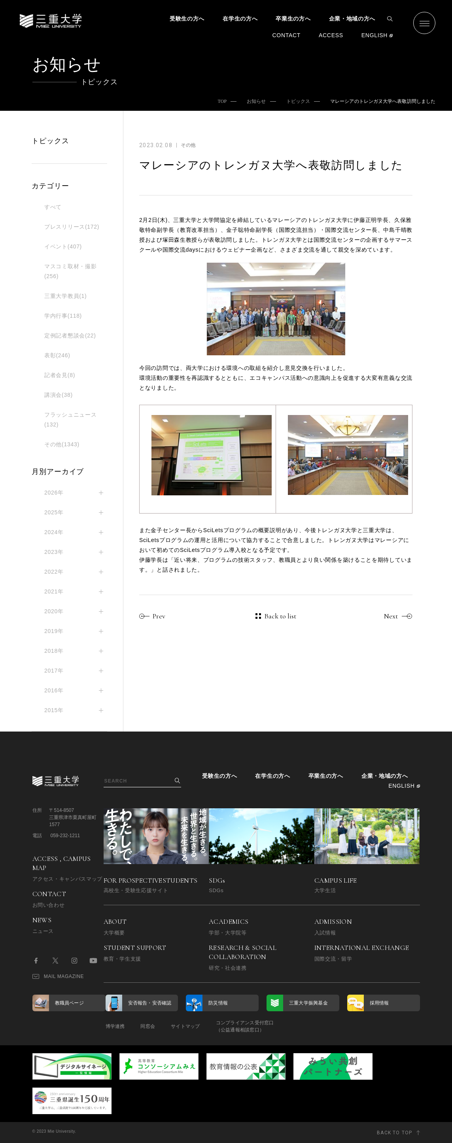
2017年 (54, 670)
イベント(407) (63, 246)
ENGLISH (374, 35)
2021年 (54, 591)
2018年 (54, 651)
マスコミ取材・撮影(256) (70, 271)
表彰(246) (57, 355)
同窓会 (147, 1026)
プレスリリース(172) (71, 227)
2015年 (54, 710)
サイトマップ (185, 1026)
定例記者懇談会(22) (70, 335)
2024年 (54, 532)
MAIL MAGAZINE (58, 976)
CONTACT (286, 35)
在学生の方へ (240, 18)
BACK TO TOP (394, 1132)
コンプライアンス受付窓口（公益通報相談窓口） (245, 1026)
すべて (53, 207)
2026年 (54, 492)
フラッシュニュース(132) (70, 419)
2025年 (54, 512)
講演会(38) (58, 395)
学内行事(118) (63, 316)
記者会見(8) (59, 375)
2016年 (54, 690)
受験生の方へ (187, 18)
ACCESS (331, 35)
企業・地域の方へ (352, 18)
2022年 (54, 572)
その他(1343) (61, 444)
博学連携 (115, 1026)
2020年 (54, 611)
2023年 (54, 552)
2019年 (54, 631)
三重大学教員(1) (65, 296)
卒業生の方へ (293, 18)
